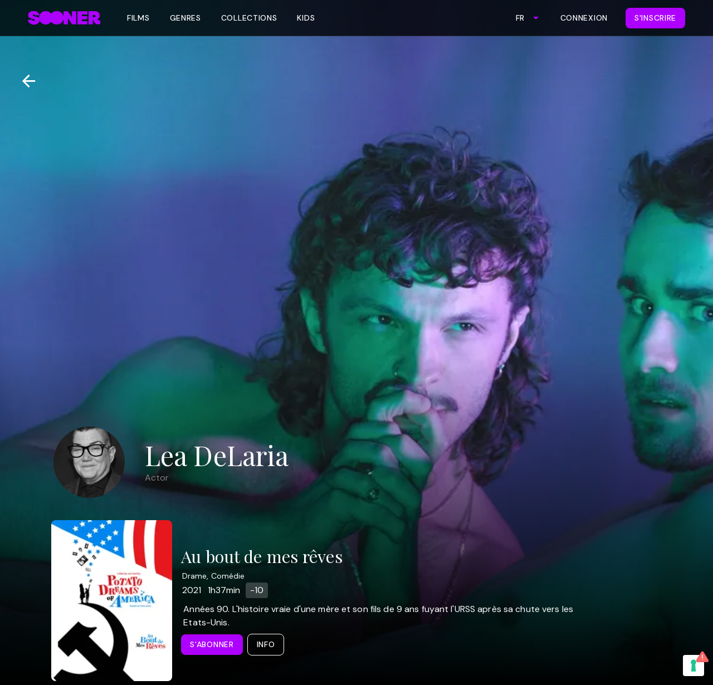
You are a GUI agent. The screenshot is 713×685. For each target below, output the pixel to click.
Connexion (584, 18)
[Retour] (24, 81)
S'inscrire (655, 18)
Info (266, 644)
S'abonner (211, 644)
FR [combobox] (520, 18)
